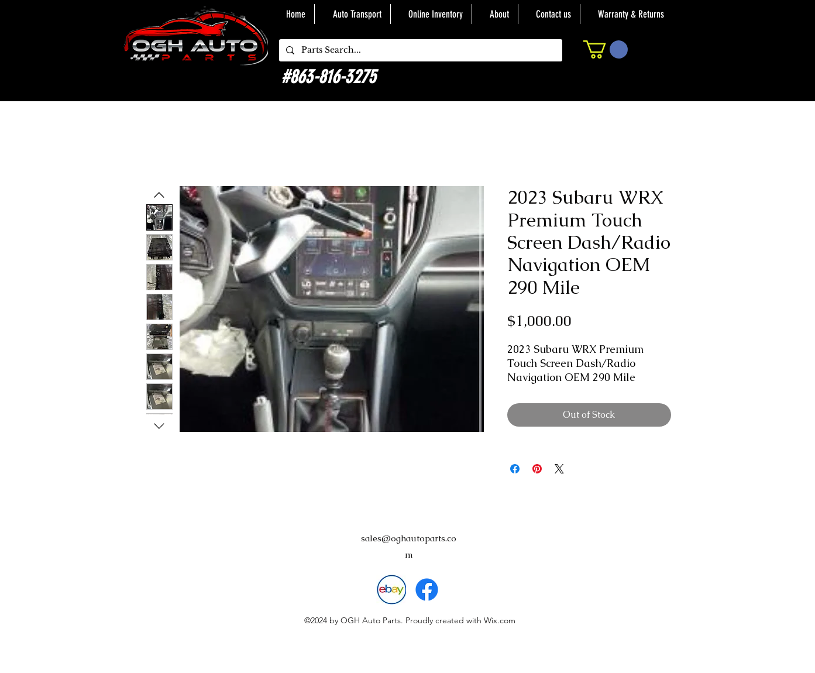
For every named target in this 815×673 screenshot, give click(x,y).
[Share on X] (559, 469)
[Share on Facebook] (515, 469)
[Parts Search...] (419, 50)
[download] (391, 590)
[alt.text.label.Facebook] (427, 590)
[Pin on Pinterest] (537, 469)
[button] (605, 49)
